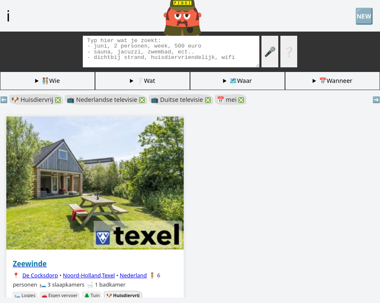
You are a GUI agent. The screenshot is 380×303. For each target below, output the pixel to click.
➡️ (376, 100)
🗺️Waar (241, 81)
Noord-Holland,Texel (89, 275)
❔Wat (145, 81)
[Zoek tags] (171, 51)
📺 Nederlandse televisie (106, 100)
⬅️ (4, 100)
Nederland (133, 275)
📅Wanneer (335, 81)
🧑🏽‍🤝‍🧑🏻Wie (51, 81)
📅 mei (231, 100)
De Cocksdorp (40, 275)
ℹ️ (8, 15)
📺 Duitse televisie (181, 100)
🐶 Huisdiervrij (36, 100)
